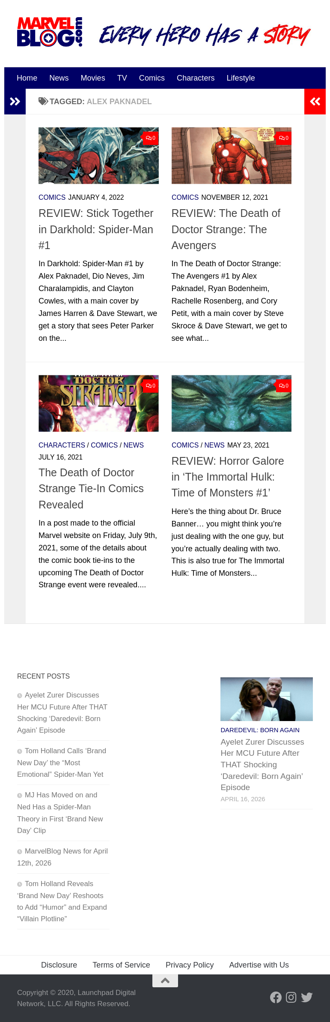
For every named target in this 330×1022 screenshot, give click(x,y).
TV (122, 78)
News (58, 78)
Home (27, 78)
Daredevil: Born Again (260, 730)
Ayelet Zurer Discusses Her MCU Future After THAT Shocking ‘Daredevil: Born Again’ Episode (262, 764)
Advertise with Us (259, 965)
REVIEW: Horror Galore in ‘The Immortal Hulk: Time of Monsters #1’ (228, 477)
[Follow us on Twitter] (307, 998)
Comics (152, 78)
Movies (92, 78)
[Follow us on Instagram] (291, 998)
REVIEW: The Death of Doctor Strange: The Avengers (226, 229)
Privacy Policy (190, 965)
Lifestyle (241, 78)
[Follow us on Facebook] (276, 998)
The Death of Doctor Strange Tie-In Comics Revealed (91, 488)
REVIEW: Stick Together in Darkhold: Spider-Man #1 (96, 229)
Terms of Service (121, 965)
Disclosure (59, 965)
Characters (195, 78)
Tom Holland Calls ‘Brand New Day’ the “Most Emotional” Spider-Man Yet (61, 763)
